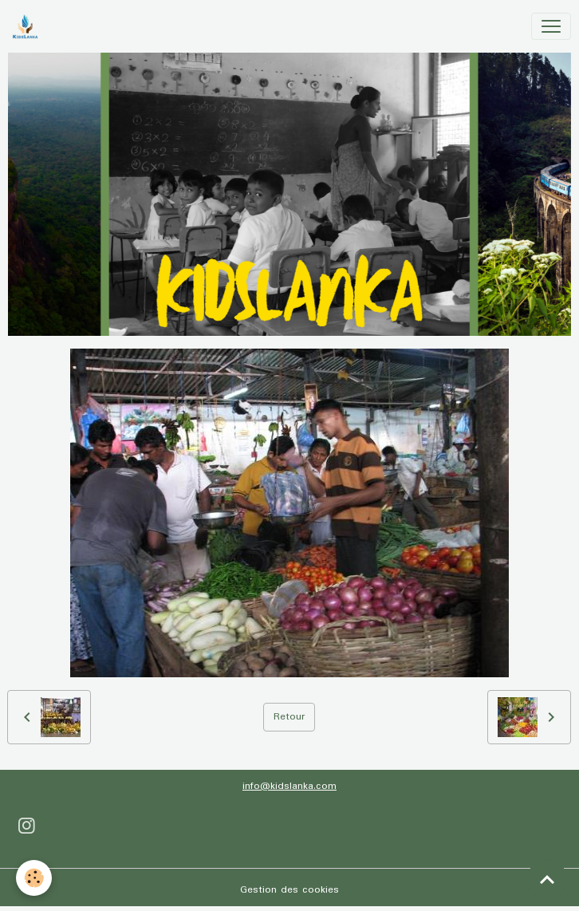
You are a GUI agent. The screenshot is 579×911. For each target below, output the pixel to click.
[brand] (28, 26)
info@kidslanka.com (289, 786)
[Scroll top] (547, 879)
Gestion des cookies (289, 889)
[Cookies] (34, 878)
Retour (289, 716)
